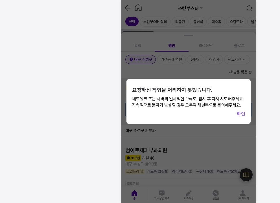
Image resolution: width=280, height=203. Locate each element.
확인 (241, 113)
